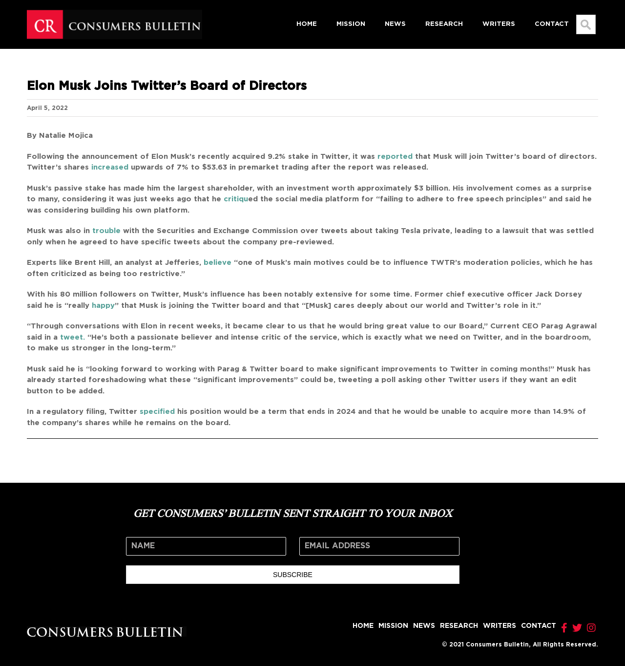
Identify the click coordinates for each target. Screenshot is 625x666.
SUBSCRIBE (292, 575)
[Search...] (586, 24)
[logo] (114, 13)
